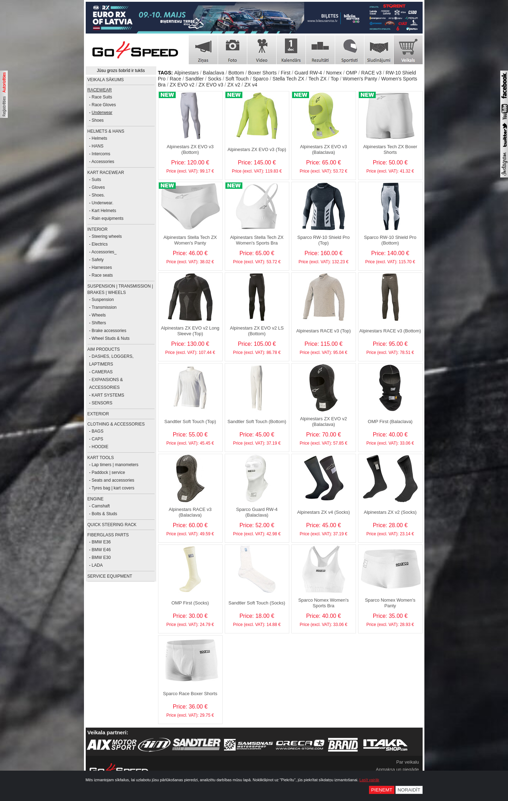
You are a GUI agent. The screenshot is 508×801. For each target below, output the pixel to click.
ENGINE (95, 498)
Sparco (260, 79)
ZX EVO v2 (182, 85)
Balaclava (213, 73)
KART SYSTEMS (108, 395)
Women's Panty (360, 79)
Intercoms (101, 153)
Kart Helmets (104, 210)
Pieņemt (381, 790)
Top (335, 79)
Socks (214, 79)
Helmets (99, 138)
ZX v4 (251, 85)
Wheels (99, 315)
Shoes (98, 120)
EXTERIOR (98, 413)
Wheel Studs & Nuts (110, 338)
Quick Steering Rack (112, 524)
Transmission (104, 307)
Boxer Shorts (262, 73)
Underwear (102, 112)
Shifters (99, 322)
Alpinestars (186, 73)
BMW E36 (101, 542)
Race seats (102, 275)
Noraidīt (409, 790)
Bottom (236, 73)
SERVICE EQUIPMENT (109, 576)
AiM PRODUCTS (103, 349)
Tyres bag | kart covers (113, 488)
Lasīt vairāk (369, 780)
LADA (97, 565)
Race (175, 79)
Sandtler (194, 79)
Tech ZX (317, 79)
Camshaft (101, 506)
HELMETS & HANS (106, 131)
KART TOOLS (100, 457)
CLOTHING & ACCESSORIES (116, 424)
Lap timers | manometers (115, 464)
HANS (97, 146)
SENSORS (102, 402)
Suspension (103, 299)
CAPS (97, 438)
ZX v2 (233, 85)
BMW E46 (101, 549)
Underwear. (102, 202)
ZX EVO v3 (211, 85)
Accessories (102, 161)
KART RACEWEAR (105, 172)
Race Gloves (104, 104)
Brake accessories (109, 330)
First (285, 73)
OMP (351, 73)
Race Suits (102, 97)
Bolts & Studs (104, 513)
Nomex (334, 73)
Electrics (100, 244)
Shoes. (98, 195)
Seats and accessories (113, 480)
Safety (98, 259)
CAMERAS (102, 371)
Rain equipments (107, 218)
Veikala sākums (105, 79)
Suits (96, 179)
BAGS (97, 431)
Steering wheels (107, 236)
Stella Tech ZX (288, 79)
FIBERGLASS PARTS (108, 534)
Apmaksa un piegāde (397, 769)
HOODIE (100, 446)
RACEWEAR (99, 90)
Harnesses (102, 267)
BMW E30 (101, 557)
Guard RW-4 (308, 73)
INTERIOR (97, 229)
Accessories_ (103, 251)
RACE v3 (371, 73)
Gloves (98, 187)
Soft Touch (237, 79)
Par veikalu (407, 762)
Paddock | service (108, 472)
